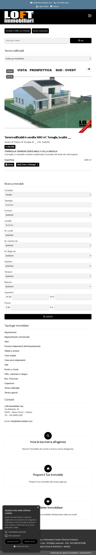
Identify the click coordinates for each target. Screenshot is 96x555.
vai (80, 40)
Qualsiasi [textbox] (9, 215)
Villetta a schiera (11, 351)
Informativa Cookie (52, 540)
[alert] (21, 528)
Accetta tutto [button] (12, 541)
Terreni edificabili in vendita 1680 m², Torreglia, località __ (37, 137)
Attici (6, 342)
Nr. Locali (8, 231)
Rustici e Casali (11, 369)
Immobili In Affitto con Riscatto (18, 31)
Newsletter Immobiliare (48, 507)
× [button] (38, 507)
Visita (9, 165)
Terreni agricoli (11, 393)
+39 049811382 (61, 3)
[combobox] (48, 58)
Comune (8, 211)
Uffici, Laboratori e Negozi (16, 374)
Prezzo (7, 303)
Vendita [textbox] (9, 195)
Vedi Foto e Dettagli (26, 165)
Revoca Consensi (70, 540)
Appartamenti (10, 332)
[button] (21, 546)
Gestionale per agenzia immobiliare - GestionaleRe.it (71, 553)
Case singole (10, 355)
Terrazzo (8, 272)
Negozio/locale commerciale (17, 337)
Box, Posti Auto (11, 379)
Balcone (8, 282)
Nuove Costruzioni (40, 31)
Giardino (8, 262)
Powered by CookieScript (21, 550)
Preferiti (54, 6)
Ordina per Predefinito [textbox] (15, 59)
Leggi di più (23, 527)
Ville (6, 365)
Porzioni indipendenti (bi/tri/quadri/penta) (22, 346)
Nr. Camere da (11, 241)
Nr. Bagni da (10, 251)
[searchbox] (48, 205)
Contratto (8, 190)
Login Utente (42, 6)
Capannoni (9, 383)
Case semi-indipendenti (14, 360)
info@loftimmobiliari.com (41, 3)
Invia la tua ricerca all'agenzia (48, 442)
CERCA (48, 317)
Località (7, 221)
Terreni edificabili (11, 388)
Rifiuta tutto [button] (30, 541)
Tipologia (8, 201)
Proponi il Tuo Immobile (48, 475)
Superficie (8, 292)
